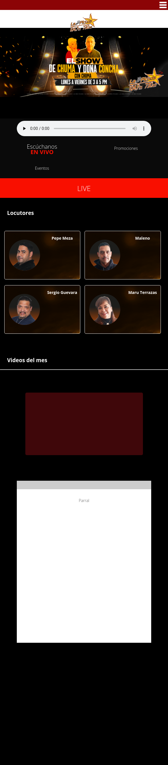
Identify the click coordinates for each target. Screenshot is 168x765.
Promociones (126, 148)
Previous (7, 72)
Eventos (42, 168)
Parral (84, 500)
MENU (163, 5)
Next (161, 72)
